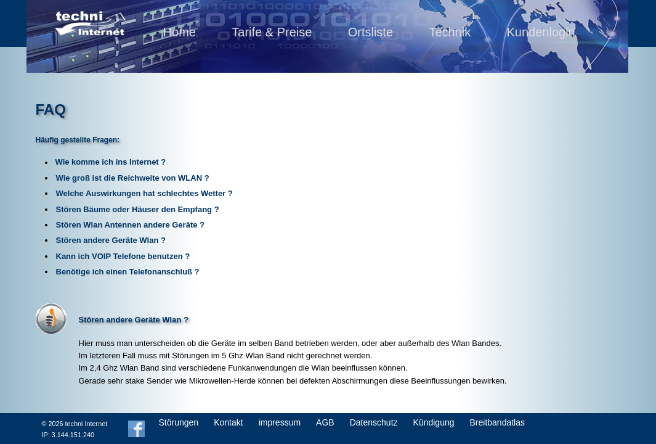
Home (179, 32)
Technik (450, 32)
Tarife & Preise (272, 32)
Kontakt (228, 422)
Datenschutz (374, 422)
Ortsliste (370, 32)
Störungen (179, 422)
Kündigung (434, 422)
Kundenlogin (541, 32)
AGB (325, 422)
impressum (280, 422)
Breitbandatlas (497, 422)
